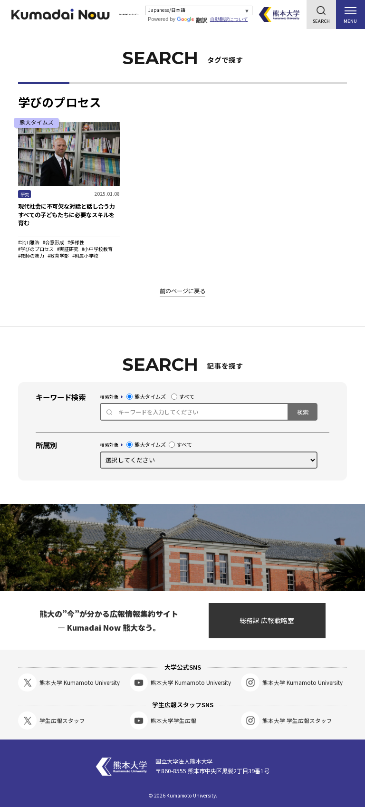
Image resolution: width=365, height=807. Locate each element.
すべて (182, 397)
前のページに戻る (182, 291)
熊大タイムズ (146, 397)
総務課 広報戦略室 (267, 620)
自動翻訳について (231, 19)
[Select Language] (200, 10)
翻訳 (195, 20)
